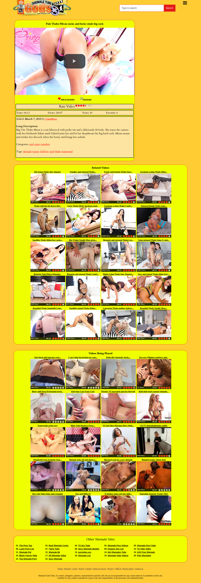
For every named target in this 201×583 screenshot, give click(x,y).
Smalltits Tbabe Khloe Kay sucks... (47, 240)
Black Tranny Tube (28, 555)
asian (37, 144)
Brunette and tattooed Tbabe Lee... (118, 240)
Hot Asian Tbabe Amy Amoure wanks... (47, 172)
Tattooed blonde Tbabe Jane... (154, 206)
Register (67, 569)
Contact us (139, 569)
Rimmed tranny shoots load (153, 460)
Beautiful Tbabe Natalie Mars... (153, 308)
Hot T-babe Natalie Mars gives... (83, 240)
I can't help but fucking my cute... (82, 357)
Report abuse (128, 569)
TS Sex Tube (84, 545)
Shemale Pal (25, 552)
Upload (88, 569)
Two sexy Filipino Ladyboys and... (153, 357)
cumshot (45, 144)
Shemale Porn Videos (118, 545)
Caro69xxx (51, 119)
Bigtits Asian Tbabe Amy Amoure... (118, 274)
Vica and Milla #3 (83, 494)
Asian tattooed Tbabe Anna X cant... (153, 240)
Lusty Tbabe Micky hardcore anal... (82, 206)
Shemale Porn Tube (146, 545)
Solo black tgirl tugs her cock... (47, 357)
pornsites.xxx (84, 552)
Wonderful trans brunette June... (47, 460)
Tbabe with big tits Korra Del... (47, 206)
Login (74, 569)
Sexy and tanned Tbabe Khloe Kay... (153, 274)
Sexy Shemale (55, 559)
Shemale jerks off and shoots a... (83, 460)
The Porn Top (25, 545)
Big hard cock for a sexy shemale (118, 460)
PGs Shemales (144, 555)
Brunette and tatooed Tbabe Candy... (83, 274)
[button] (74, 61)
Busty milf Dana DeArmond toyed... (47, 391)
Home (60, 569)
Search (169, 8)
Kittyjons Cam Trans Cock (83, 391)
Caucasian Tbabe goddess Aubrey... (118, 308)
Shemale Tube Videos (118, 555)
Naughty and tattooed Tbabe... (83, 172)
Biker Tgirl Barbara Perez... (83, 426)
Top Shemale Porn (28, 559)
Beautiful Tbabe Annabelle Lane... (47, 308)
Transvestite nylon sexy (48, 426)
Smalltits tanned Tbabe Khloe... (83, 308)
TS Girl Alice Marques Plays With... (118, 426)
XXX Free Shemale (146, 552)
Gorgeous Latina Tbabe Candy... (118, 206)
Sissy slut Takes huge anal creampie (47, 494)
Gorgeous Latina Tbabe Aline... (153, 172)
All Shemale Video (57, 555)
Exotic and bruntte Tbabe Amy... (118, 172)
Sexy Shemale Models (88, 549)
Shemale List (84, 555)
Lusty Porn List (26, 549)
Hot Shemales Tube (117, 552)
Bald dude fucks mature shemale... (153, 391)
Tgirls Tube (54, 549)
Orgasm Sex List (116, 549)
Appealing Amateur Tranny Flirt (153, 494)
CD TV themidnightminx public (153, 426)
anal (31, 144)
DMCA (118, 569)
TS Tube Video (144, 549)
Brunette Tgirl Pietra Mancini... (47, 274)
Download (85, 100)
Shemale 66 (54, 552)
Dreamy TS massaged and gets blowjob (118, 391)
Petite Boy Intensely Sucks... (118, 357)
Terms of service (99, 569)
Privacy (111, 569)
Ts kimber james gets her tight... (118, 494)
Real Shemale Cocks (58, 545)
